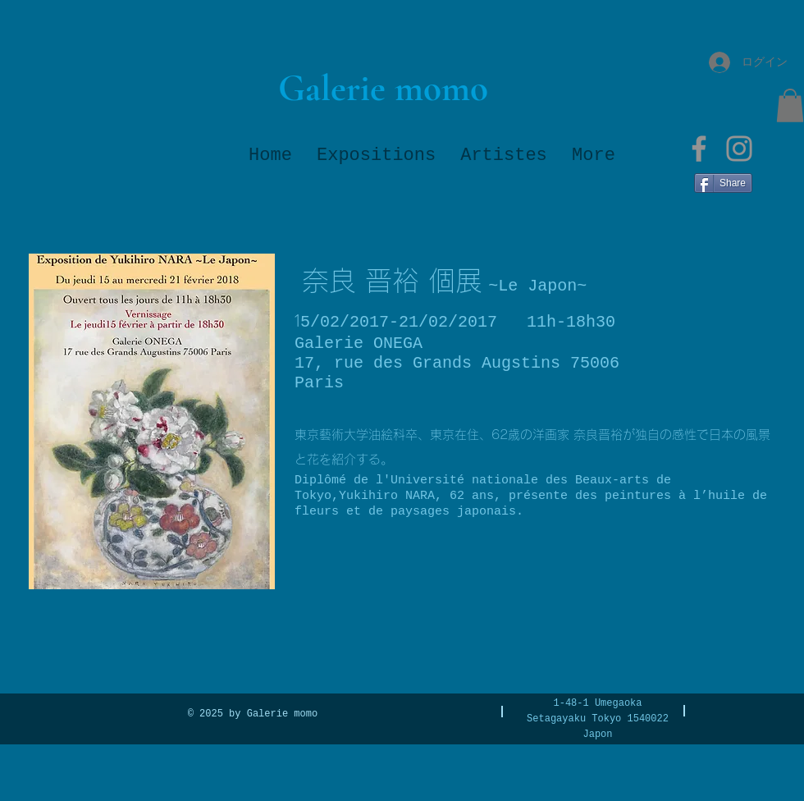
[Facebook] (699, 148)
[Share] (723, 183)
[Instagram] (739, 148)
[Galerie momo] (382, 88)
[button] (790, 105)
